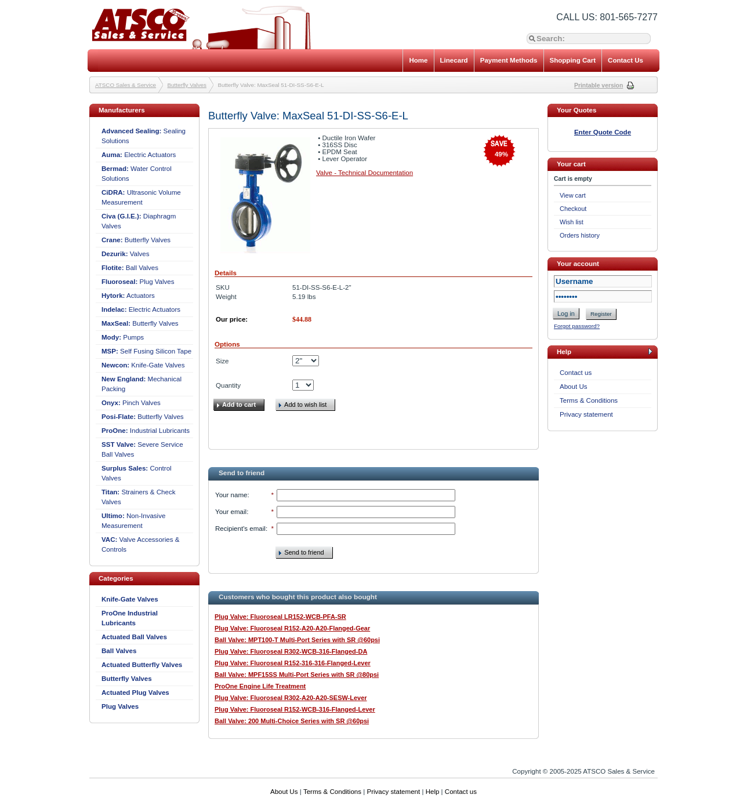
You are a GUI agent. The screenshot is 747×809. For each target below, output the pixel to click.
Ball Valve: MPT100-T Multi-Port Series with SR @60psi (297, 639)
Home (418, 60)
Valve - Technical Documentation (364, 172)
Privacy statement (586, 414)
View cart (573, 195)
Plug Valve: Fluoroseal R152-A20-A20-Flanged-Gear (292, 628)
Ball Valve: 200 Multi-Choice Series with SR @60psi (292, 720)
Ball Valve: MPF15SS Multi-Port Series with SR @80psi (297, 674)
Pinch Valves (131, 402)
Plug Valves (138, 281)
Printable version (598, 85)
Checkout (573, 208)
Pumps (122, 337)
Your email (230, 511)
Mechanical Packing (141, 384)
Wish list (571, 221)
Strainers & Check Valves (138, 497)
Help (433, 791)
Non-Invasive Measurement (133, 520)
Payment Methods (509, 60)
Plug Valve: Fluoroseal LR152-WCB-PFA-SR (280, 616)
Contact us (576, 372)
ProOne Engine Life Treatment (260, 686)
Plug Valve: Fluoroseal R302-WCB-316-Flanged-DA (291, 651)
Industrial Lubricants (145, 430)
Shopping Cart (573, 60)
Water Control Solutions (136, 173)
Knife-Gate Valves (143, 365)
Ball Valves (129, 267)
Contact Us (625, 60)
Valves (125, 253)
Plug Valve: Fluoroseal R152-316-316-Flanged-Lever (293, 662)
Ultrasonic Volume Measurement (141, 197)
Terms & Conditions (589, 400)
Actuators (128, 295)
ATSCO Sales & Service (125, 85)
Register (601, 314)
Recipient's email (240, 528)
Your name (231, 494)
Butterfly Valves (187, 85)
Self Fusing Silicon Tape (146, 351)
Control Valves (136, 473)
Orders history (580, 235)
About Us (574, 386)
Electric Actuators (138, 154)
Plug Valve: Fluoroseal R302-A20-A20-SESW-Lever (291, 697)
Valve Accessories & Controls (140, 544)
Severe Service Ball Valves (142, 449)
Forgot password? (577, 326)
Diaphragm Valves (138, 221)
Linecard (454, 60)
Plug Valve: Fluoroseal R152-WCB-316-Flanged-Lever (295, 709)
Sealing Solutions (143, 135)
